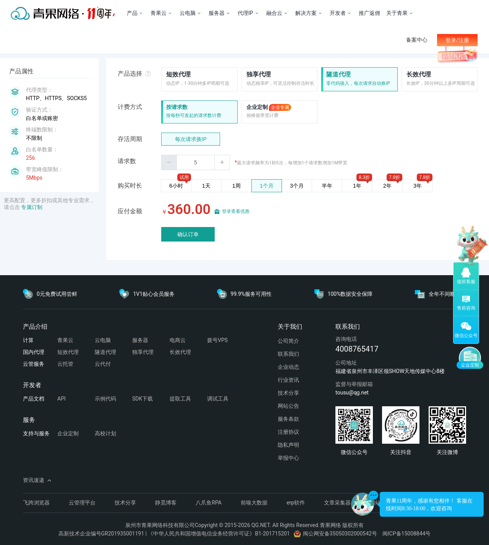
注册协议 (288, 432)
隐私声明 (288, 445)
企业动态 (288, 367)
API (61, 399)
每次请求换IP (191, 139)
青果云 (65, 340)
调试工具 (217, 399)
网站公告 (288, 406)
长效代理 (418, 74)
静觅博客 (165, 503)
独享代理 (258, 74)
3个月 (297, 186)
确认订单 (188, 234)
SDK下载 (142, 399)
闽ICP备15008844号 (406, 533)
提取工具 (180, 399)
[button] (169, 162)
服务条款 (288, 419)
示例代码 (105, 399)
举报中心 (288, 458)
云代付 (103, 364)
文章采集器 (337, 503)
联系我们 (288, 354)
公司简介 (288, 341)
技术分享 (288, 393)
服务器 (140, 340)
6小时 (176, 186)
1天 (206, 186)
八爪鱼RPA (209, 503)
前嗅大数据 (254, 503)
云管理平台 (82, 503)
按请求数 (177, 107)
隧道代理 (338, 74)
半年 (327, 186)
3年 (417, 186)
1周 (236, 186)
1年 (357, 186)
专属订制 (31, 207)
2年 (387, 186)
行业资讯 (288, 380)
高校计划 (105, 433)
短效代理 (178, 74)
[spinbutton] (195, 162)
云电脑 (103, 340)
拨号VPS (217, 340)
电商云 (178, 340)
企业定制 (268, 107)
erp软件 (296, 503)
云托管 (65, 364)
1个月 (267, 186)
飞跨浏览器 (36, 503)
